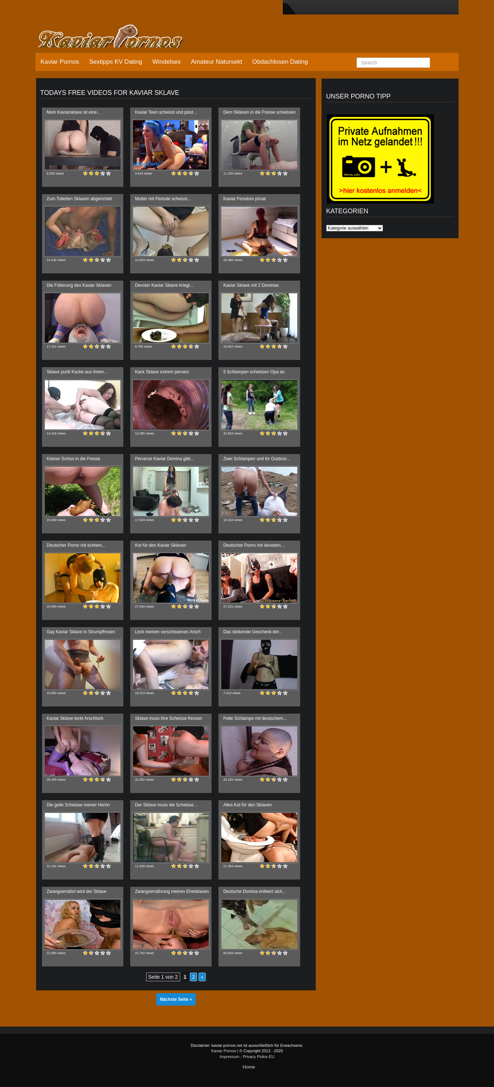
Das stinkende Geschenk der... (252, 631)
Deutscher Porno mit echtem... (76, 545)
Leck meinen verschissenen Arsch (167, 631)
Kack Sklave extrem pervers (162, 371)
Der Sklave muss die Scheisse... (166, 804)
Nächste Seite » (176, 999)
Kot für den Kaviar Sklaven (160, 545)
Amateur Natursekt (216, 61)
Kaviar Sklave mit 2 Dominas (250, 285)
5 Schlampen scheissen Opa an (253, 371)
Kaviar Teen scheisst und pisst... (166, 112)
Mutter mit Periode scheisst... (163, 198)
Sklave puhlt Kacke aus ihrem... (77, 371)
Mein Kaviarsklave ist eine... (74, 112)
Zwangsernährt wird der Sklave (76, 891)
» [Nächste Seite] (202, 977)
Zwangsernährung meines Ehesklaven (172, 891)
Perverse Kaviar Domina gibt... (164, 458)
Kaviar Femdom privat (244, 198)
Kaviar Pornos (60, 61)
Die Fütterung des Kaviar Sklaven (79, 285)
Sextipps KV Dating (115, 61)
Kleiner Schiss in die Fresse (73, 458)
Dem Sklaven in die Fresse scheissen (259, 112)
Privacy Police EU (258, 1056)
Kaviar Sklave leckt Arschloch (75, 718)
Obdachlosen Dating (280, 61)
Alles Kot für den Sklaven (247, 804)
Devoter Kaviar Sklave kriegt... (164, 285)
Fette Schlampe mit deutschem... (254, 718)
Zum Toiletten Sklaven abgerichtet (79, 198)
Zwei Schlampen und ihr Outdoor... (256, 458)
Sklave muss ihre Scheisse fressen (168, 718)
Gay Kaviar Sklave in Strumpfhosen (81, 631)
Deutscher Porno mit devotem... (253, 545)
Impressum (229, 1056)
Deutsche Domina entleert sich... (254, 891)
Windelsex (166, 61)
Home (249, 1067)
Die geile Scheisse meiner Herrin (78, 804)
